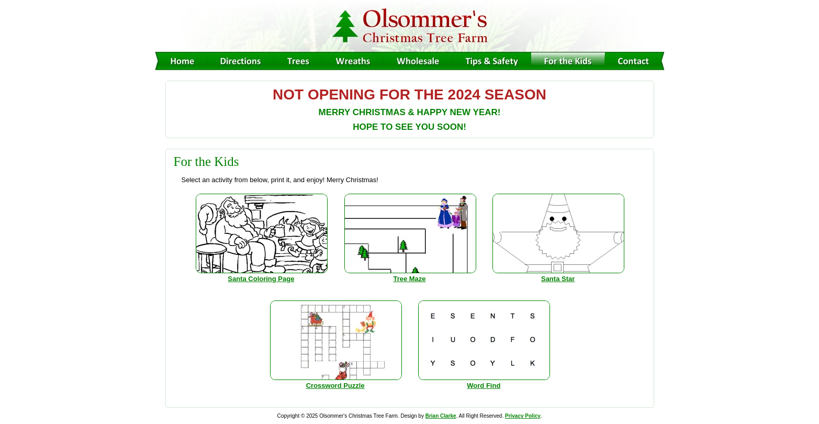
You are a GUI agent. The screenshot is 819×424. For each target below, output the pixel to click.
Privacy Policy (523, 416)
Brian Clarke (440, 416)
